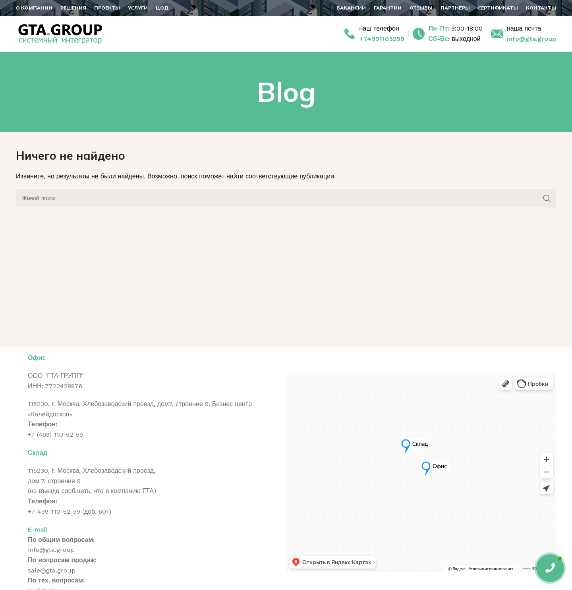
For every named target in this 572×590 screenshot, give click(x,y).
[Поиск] (286, 198)
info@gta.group (531, 39)
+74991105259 (381, 39)
